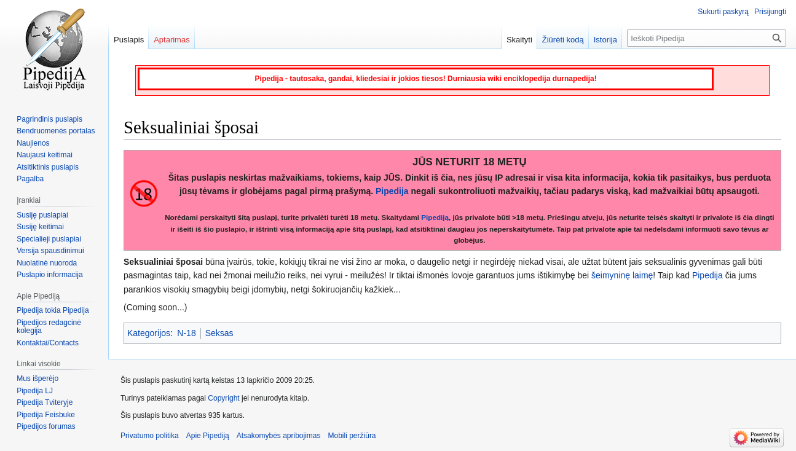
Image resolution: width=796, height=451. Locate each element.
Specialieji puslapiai (49, 239)
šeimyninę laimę (622, 275)
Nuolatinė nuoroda (47, 263)
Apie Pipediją (207, 435)
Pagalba (30, 179)
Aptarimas (172, 39)
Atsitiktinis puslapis (48, 167)
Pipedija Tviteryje (45, 402)
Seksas (219, 333)
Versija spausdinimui (50, 250)
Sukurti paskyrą (723, 11)
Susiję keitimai (40, 226)
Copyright (223, 398)
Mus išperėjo (37, 378)
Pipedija (392, 191)
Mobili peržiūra (352, 435)
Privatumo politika (149, 435)
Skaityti (519, 39)
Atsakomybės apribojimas (279, 435)
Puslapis (129, 39)
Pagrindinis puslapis (49, 119)
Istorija (605, 39)
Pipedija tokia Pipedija (53, 310)
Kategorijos (148, 333)
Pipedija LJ (35, 390)
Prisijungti (770, 11)
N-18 (186, 333)
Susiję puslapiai (42, 215)
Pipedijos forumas (46, 426)
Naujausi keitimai (45, 155)
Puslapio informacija (49, 274)
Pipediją (435, 217)
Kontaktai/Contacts (48, 343)
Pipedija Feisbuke (46, 414)
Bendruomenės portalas (56, 131)
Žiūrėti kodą (563, 39)
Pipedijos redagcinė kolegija (49, 326)
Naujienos (33, 143)
